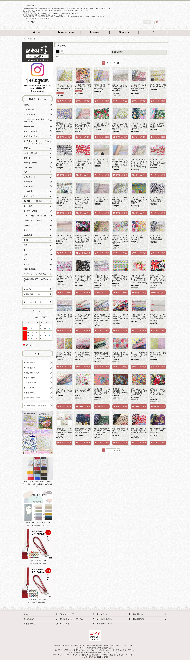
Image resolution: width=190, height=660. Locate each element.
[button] (153, 32)
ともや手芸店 (29, 22)
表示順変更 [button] (117, 52)
